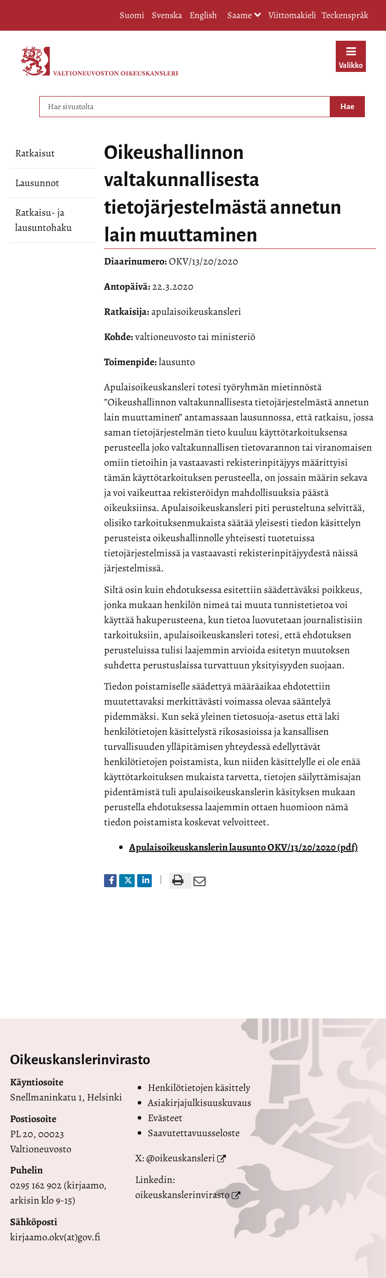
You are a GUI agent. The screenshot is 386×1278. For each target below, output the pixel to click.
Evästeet (165, 1118)
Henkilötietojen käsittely (199, 1087)
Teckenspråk (345, 15)
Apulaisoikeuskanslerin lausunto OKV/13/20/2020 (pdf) (243, 847)
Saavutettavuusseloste (194, 1133)
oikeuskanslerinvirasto (182, 1195)
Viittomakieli (292, 15)
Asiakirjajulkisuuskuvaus (199, 1103)
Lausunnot (37, 183)
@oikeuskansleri (180, 1158)
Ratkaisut (35, 153)
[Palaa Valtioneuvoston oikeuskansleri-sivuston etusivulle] (99, 61)
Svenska (167, 15)
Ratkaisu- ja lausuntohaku (43, 220)
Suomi (132, 15)
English (203, 15)
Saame (244, 16)
